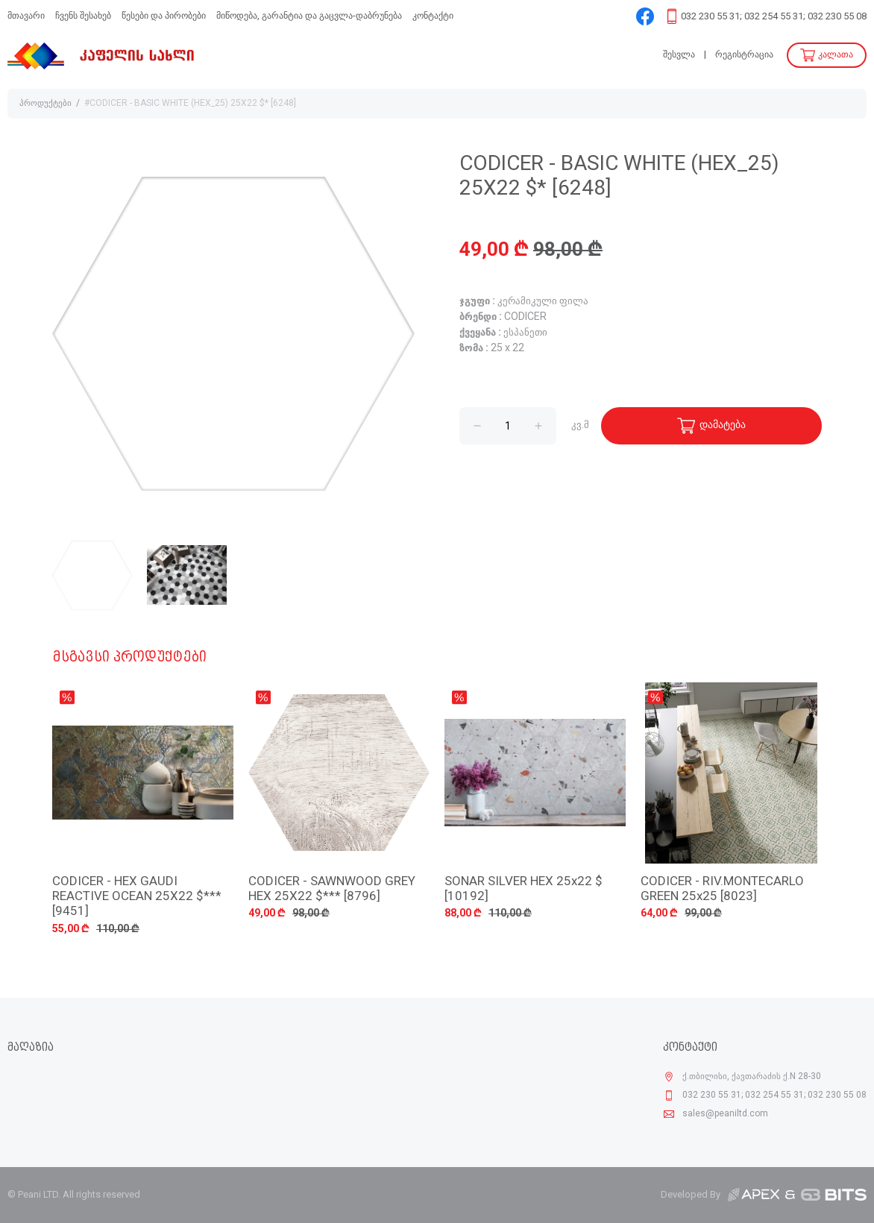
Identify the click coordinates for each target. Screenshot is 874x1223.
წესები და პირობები (164, 16)
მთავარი (26, 16)
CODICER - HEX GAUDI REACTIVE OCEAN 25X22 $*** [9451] (136, 897)
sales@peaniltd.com (725, 1114)
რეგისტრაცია (744, 55)
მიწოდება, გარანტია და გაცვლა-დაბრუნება (309, 16)
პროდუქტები (45, 103)
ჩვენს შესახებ (83, 16)
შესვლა (679, 55)
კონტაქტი (432, 16)
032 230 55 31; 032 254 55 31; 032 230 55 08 (774, 17)
